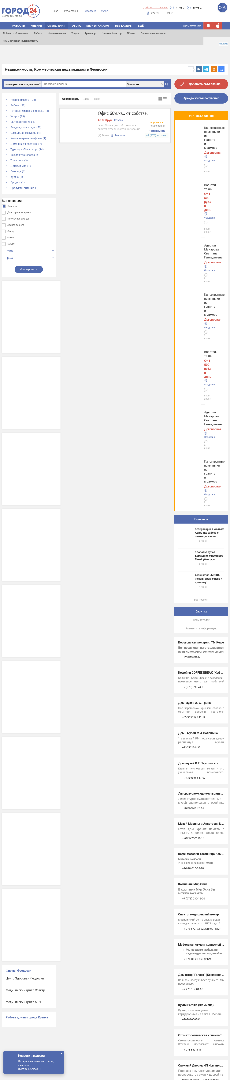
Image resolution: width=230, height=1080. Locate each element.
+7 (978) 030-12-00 (193, 603)
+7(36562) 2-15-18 (193, 543)
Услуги (75, 33)
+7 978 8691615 (192, 755)
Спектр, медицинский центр (198, 620)
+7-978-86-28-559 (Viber (196, 664)
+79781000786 (191, 724)
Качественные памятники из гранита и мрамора (200, 199)
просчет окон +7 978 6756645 (200, 785)
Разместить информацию (201, 333)
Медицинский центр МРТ (23, 1002)
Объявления (56, 25)
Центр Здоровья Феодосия (25, 978)
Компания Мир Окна (192, 589)
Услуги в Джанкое (191, 868)
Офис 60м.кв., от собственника (130, 113)
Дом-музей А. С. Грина (194, 408)
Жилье (131, 33)
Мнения (36, 25)
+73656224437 (191, 452)
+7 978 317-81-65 (192, 694)
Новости (18, 25)
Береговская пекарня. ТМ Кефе (201, 348)
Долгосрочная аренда (153, 33)
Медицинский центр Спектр (25, 990)
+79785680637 (191, 362)
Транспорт (91, 33)
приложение (192, 25)
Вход (55, 11)
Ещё (141, 25)
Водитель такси (191, 133)
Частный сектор (111, 33)
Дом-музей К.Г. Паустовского (199, 469)
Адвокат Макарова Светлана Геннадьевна (200, 167)
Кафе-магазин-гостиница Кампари (203, 559)
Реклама (223, 43)
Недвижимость (57, 33)
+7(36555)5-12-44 (193, 513)
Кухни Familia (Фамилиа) (196, 710)
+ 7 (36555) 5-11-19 (194, 422)
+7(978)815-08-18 (193, 573)
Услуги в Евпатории (192, 844)
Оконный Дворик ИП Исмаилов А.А (203, 771)
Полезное (201, 225)
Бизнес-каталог (97, 25)
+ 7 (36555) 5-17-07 (194, 483)
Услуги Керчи (187, 820)
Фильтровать (28, 269)
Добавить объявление (155, 7)
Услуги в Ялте (187, 856)
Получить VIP (156, 122)
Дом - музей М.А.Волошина (198, 438)
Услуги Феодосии (190, 809)
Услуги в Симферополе (194, 832)
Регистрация (71, 11)
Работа (38, 33)
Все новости (201, 305)
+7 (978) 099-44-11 (193, 392)
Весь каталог (201, 325)
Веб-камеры (123, 25)
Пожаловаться (157, 126)
